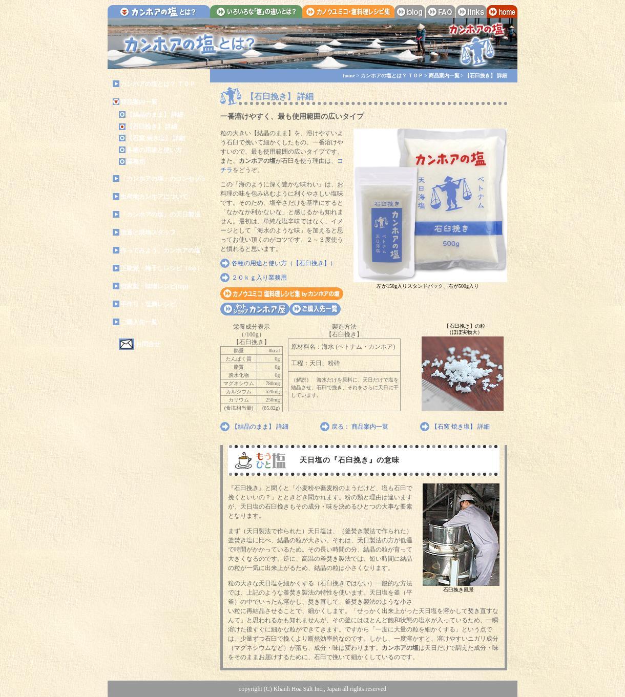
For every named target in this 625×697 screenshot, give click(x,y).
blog (409, 11)
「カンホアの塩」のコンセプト (163, 178)
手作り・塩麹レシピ (148, 304)
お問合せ (148, 344)
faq (440, 11)
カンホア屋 (254, 309)
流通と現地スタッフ (148, 232)
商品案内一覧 (138, 101)
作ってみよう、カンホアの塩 (160, 250)
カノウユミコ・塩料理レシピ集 (348, 11)
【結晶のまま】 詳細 (155, 114)
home (502, 11)
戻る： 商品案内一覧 (359, 426)
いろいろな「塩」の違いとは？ (256, 11)
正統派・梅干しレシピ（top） (161, 268)
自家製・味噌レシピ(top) (154, 286)
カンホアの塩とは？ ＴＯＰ (158, 84)
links (471, 11)
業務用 (136, 161)
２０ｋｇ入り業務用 (259, 277)
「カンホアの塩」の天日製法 (160, 214)
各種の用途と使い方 (154, 150)
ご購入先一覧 (138, 322)
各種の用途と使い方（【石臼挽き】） (284, 263)
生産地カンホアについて (154, 196)
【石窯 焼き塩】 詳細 (156, 138)
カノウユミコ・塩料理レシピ (281, 293)
